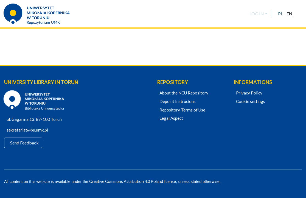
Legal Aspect (170, 118)
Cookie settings (250, 101)
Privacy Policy (248, 93)
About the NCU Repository (183, 93)
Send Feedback (24, 143)
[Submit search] (298, 13)
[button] (280, 13)
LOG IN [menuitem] (256, 13)
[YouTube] (290, 182)
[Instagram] (299, 182)
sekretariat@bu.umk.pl (29, 130)
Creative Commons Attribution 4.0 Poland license (131, 181)
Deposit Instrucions (177, 101)
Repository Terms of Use (181, 110)
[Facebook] (280, 182)
